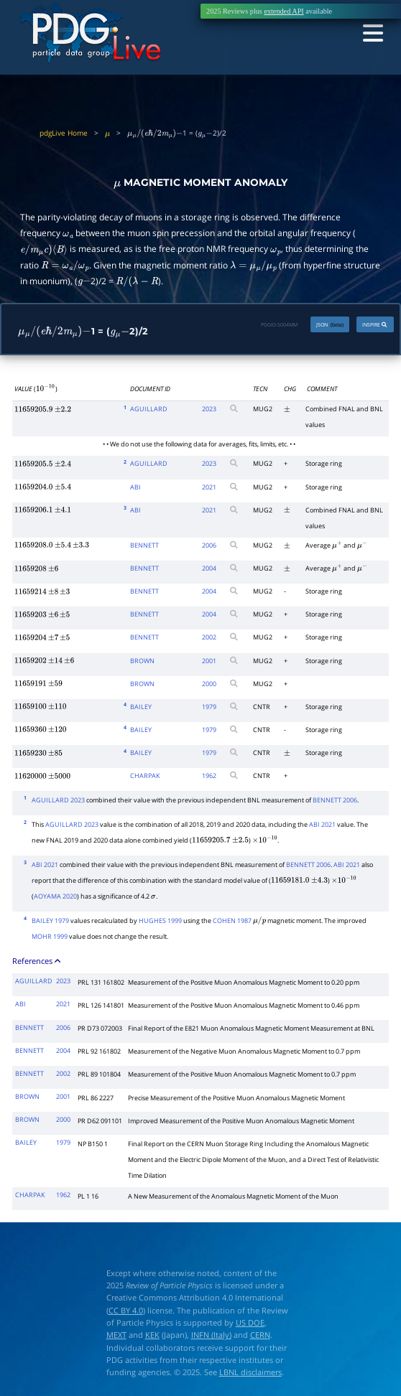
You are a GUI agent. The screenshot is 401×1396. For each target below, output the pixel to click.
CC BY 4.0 (126, 1310)
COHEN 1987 (232, 920)
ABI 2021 (322, 824)
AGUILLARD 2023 (58, 800)
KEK (152, 1334)
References (37, 960)
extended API (283, 11)
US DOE (250, 1322)
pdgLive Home (64, 133)
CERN (260, 1334)
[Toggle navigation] (372, 33)
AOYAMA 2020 (55, 896)
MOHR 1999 (50, 936)
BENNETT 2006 (335, 800)
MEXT (116, 1334)
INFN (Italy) (211, 1334)
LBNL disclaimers (250, 1372)
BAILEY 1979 (50, 920)
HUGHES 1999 (160, 920)
